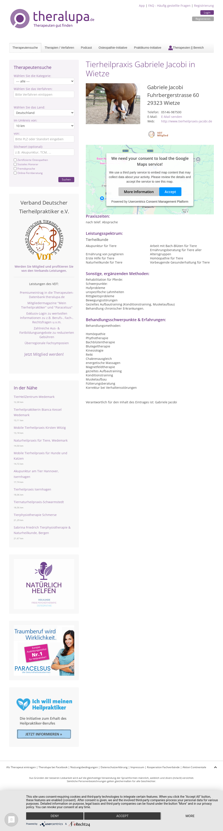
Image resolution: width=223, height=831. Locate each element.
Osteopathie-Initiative (113, 47)
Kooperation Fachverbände (163, 767)
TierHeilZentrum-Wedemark (34, 397)
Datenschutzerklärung (114, 767)
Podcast (86, 47)
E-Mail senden (171, 117)
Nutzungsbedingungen (84, 767)
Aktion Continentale (194, 767)
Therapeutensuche (25, 47)
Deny (55, 816)
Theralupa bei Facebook (53, 767)
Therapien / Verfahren (59, 47)
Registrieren (203, 19)
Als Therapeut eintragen (21, 767)
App (142, 5)
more (190, 816)
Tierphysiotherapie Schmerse (35, 515)
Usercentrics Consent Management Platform (158, 201)
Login (207, 12)
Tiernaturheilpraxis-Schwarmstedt (39, 502)
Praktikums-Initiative (147, 47)
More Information (139, 191)
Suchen (66, 179)
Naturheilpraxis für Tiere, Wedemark (41, 440)
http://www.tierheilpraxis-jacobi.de (186, 121)
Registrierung (204, 5)
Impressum (137, 767)
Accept (170, 191)
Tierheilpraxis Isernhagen (32, 489)
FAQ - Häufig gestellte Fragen (169, 5)
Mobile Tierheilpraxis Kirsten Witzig (40, 428)
